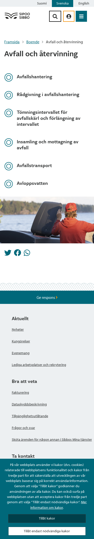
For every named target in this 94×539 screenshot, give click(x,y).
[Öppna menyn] (81, 16)
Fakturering (20, 392)
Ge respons (47, 297)
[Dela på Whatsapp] (27, 254)
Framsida (12, 41)
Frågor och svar (23, 427)
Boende (32, 41)
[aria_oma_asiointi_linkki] (68, 16)
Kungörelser (21, 341)
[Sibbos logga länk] (17, 18)
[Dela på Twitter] (7, 254)
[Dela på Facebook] (17, 254)
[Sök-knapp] (55, 16)
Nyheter (18, 329)
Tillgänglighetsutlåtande (30, 416)
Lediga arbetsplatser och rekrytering (39, 364)
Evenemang (21, 353)
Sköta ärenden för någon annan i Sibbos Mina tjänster (52, 439)
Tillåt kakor (47, 518)
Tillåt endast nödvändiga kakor (47, 531)
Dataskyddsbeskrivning (29, 404)
